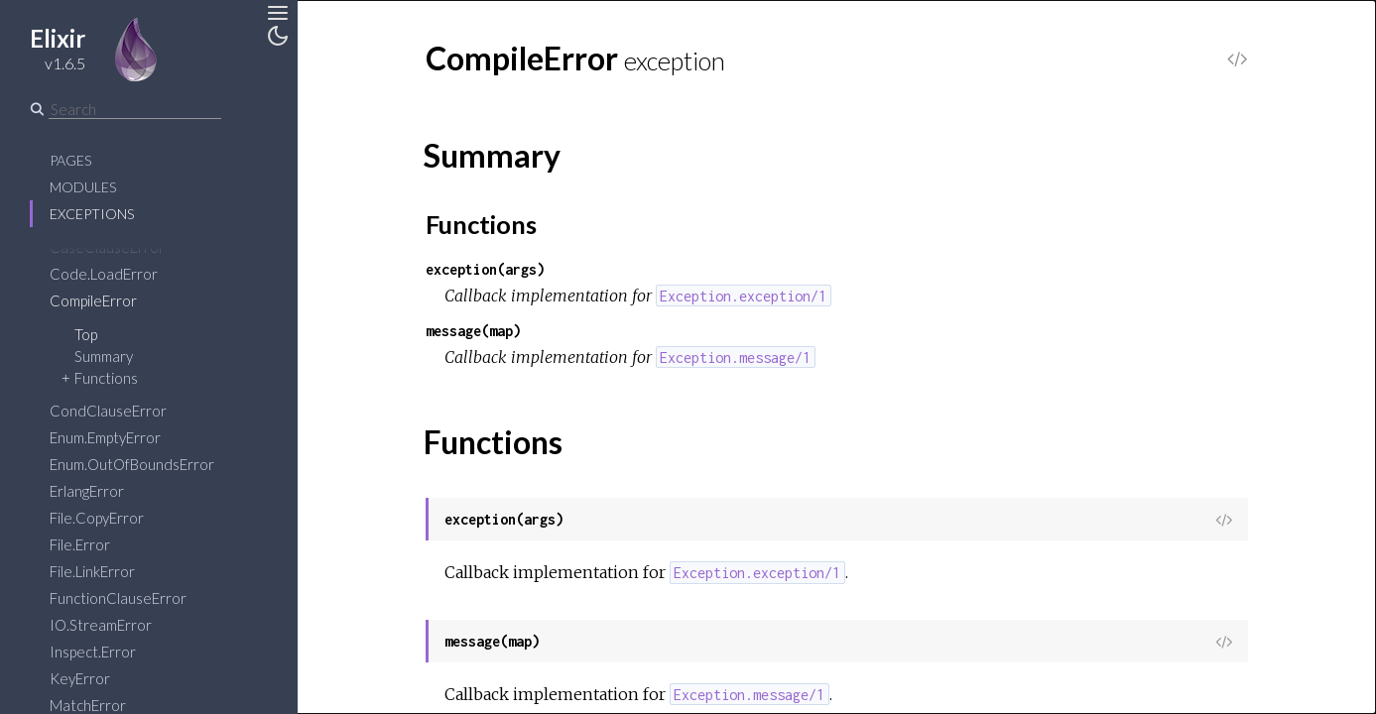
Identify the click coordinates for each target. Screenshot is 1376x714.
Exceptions (92, 213)
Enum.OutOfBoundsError (132, 464)
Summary (103, 356)
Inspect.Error (93, 651)
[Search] (135, 109)
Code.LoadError (104, 274)
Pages (70, 160)
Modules (83, 186)
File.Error (80, 544)
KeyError (80, 678)
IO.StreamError (101, 625)
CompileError (93, 300)
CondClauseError (108, 410)
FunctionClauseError (118, 598)
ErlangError (87, 491)
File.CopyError (97, 518)
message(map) (473, 330)
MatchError (88, 705)
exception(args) (485, 269)
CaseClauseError (107, 247)
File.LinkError (92, 571)
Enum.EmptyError (105, 437)
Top (85, 334)
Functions (106, 378)
